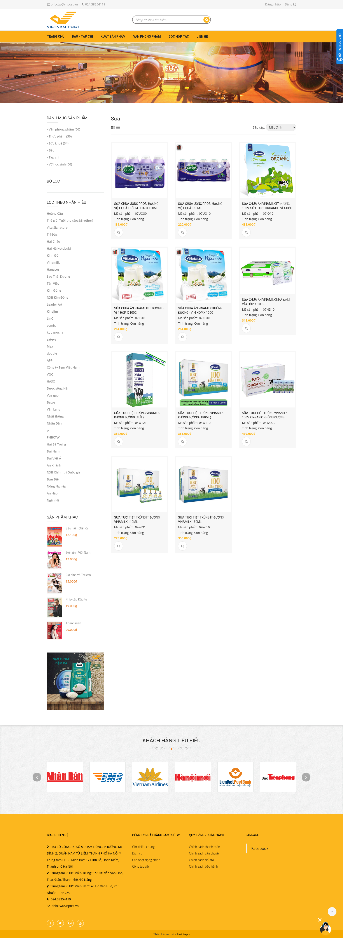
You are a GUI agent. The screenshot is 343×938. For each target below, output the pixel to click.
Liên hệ (202, 36)
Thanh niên (73, 623)
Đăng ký (290, 4)
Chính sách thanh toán (204, 847)
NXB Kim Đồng (57, 297)
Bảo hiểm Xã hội (77, 528)
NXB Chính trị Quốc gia (63, 472)
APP (49, 360)
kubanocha (55, 332)
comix (51, 325)
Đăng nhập (273, 4)
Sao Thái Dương (58, 276)
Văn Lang (53, 409)
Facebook (259, 848)
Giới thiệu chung (143, 847)
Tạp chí (53, 157)
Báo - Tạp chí (82, 36)
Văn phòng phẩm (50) (63, 129)
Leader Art (54, 304)
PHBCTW (53, 437)
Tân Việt (53, 283)
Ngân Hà (53, 500)
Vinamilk (53, 262)
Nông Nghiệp (56, 486)
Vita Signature (57, 227)
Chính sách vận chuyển (204, 853)
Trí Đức (52, 234)
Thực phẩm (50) (59, 136)
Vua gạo (53, 395)
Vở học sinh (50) (59, 164)
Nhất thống (55, 416)
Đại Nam (53, 451)
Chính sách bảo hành (203, 866)
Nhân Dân (54, 423)
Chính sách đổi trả (201, 860)
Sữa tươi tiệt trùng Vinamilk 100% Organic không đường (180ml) (264, 417)
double (52, 353)
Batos (51, 402)
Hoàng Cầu (55, 213)
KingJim (52, 311)
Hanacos (53, 269)
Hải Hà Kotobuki (59, 248)
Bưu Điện (54, 479)
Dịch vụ (137, 853)
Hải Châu (53, 241)
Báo (50, 150)
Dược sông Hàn (58, 388)
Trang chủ (55, 36)
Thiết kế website (165, 934)
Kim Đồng (54, 290)
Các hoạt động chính (146, 860)
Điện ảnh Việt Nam (78, 552)
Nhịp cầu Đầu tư (76, 599)
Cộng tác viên (141, 866)
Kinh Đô (52, 255)
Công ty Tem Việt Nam (63, 367)
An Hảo (52, 493)
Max (50, 346)
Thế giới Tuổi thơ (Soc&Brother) (70, 220)
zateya (51, 339)
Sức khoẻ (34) (57, 143)
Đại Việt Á (54, 458)
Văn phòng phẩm (147, 36)
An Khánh (54, 465)
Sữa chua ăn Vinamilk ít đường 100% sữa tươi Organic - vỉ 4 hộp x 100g (267, 208)
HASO (51, 381)
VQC (50, 374)
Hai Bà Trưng (56, 444)
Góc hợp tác (178, 36)
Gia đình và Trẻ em (78, 575)
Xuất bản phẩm (113, 36)
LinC (50, 318)
